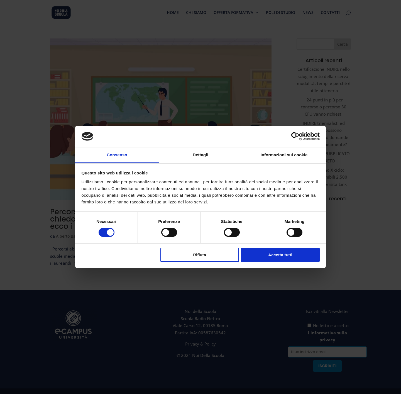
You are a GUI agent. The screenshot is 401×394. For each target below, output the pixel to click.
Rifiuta (199, 254)
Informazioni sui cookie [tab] (284, 154)
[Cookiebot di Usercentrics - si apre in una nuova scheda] (295, 136)
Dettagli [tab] (200, 154)
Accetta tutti (280, 254)
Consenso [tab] (117, 154)
